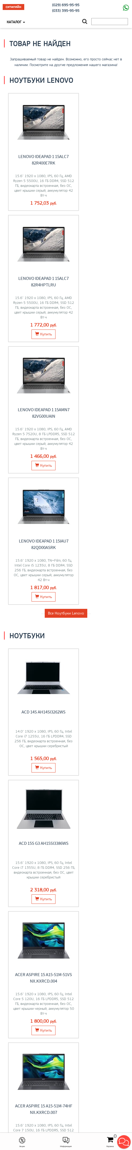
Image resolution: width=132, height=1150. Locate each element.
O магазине (66, 1043)
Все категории (66, 857)
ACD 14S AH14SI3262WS (35, 458)
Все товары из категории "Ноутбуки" (66, 661)
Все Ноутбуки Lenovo (66, 359)
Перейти (33, 755)
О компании (66, 1070)
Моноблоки (33, 816)
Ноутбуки (33, 742)
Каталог (16, 22)
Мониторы (99, 742)
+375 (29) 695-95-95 (66, 1098)
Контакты (66, 1037)
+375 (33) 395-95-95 (66, 1092)
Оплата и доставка (66, 1031)
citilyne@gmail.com (66, 1103)
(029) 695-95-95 (65, 5)
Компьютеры (99, 816)
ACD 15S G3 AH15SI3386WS (97, 458)
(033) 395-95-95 (65, 10)
